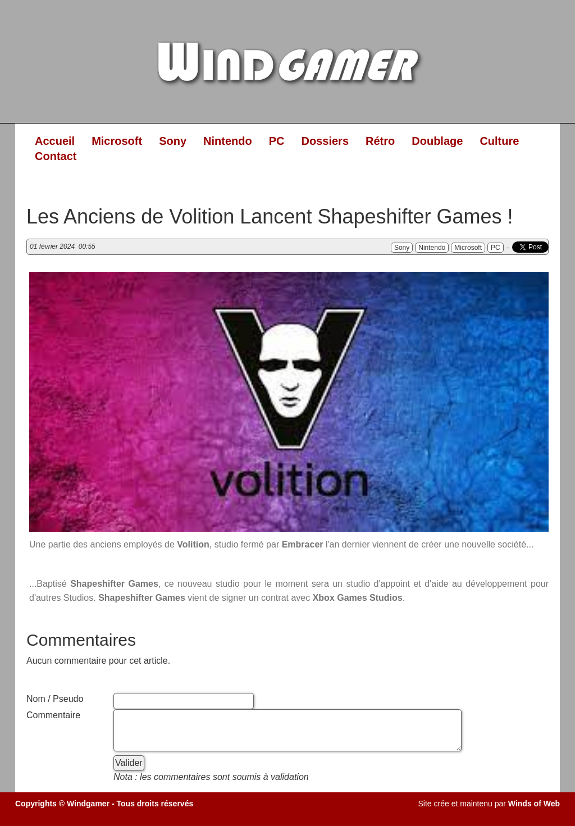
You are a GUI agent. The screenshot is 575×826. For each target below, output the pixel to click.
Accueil (55, 141)
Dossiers (325, 141)
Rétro (380, 141)
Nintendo (227, 141)
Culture (499, 141)
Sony (172, 141)
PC (277, 141)
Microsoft (117, 141)
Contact (55, 156)
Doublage (437, 141)
